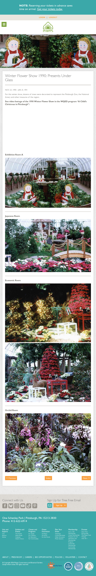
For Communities (33, 539)
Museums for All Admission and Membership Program (73, 539)
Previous (12, 478)
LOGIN (42, 17)
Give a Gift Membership (71, 532)
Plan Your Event (58, 531)
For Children (32, 535)
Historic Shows (19, 539)
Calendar (18, 537)
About (5, 557)
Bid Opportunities (43, 557)
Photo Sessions (59, 539)
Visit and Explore (5, 531)
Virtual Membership (73, 535)
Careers (28, 557)
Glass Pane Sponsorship (84, 532)
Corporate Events (60, 535)
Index (48, 478)
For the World (46, 537)
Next (85, 478)
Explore (4, 535)
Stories (4, 537)
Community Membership (71, 547)
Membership (72, 530)
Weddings (58, 534)
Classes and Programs (32, 531)
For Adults (31, 534)
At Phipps (44, 534)
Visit (3, 534)
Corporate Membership (71, 544)
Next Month (18, 535)
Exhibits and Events (19, 531)
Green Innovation (46, 531)
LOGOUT (53, 17)
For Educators (32, 537)
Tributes (83, 537)
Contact (82, 557)
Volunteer (70, 557)
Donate (84, 530)
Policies (58, 557)
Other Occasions (60, 537)
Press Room (16, 557)
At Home (44, 535)
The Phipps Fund (86, 535)
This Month (18, 534)
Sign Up (59, 505)
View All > (84, 538)
